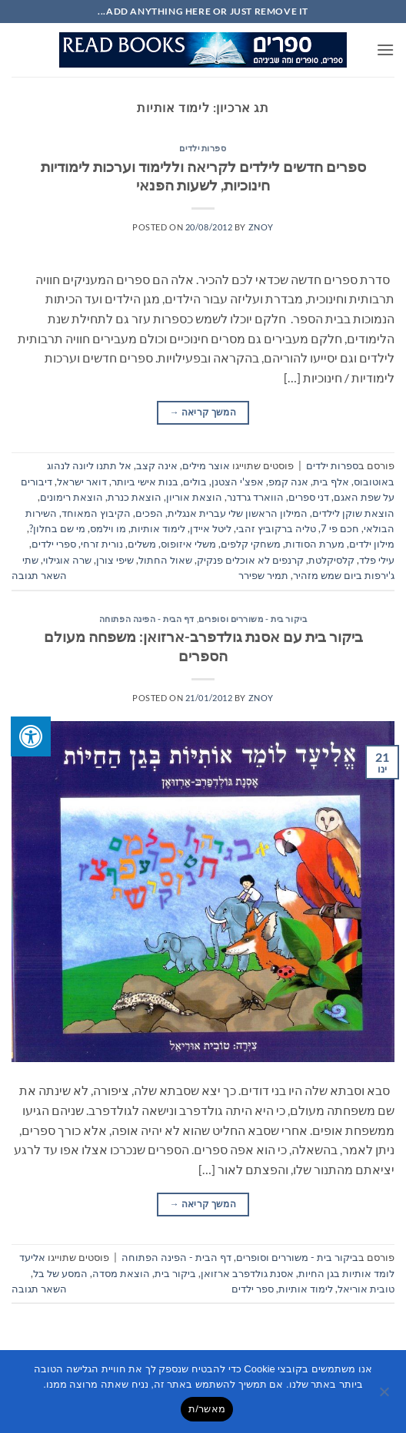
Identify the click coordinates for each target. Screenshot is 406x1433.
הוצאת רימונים (71, 497)
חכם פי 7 (340, 528)
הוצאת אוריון (194, 497)
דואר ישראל (82, 481)
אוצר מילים (206, 465)
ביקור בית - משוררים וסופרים (252, 619)
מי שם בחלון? (57, 528)
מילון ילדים (371, 544)
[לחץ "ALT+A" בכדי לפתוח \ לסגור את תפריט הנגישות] (31, 736)
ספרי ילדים (54, 544)
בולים (195, 481)
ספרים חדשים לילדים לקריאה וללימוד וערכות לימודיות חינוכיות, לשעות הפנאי (203, 175)
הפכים (149, 513)
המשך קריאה (203, 412)
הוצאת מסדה (121, 1273)
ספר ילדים (252, 1288)
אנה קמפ (288, 481)
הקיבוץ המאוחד (96, 513)
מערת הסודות (314, 544)
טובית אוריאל (366, 1288)
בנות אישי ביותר (144, 481)
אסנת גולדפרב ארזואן (247, 1273)
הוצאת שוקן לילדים (353, 513)
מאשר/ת (206, 1409)
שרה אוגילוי (67, 560)
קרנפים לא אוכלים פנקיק (250, 560)
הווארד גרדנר (255, 497)
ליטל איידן (210, 528)
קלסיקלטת (331, 560)
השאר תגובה (39, 575)
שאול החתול (165, 560)
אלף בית (331, 481)
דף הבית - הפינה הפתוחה (147, 619)
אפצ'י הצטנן (237, 481)
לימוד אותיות (158, 528)
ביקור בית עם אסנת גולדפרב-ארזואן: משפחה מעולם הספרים (203, 645)
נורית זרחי (102, 544)
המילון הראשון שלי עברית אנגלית (238, 513)
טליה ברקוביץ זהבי (276, 528)
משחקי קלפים (251, 544)
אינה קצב (157, 465)
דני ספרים (308, 497)
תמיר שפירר (263, 575)
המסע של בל (60, 1273)
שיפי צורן (115, 560)
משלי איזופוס (188, 544)
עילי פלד (376, 560)
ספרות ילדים (202, 148)
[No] (385, 1396)
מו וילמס (108, 528)
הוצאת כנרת (134, 497)
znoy (261, 227)
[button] (385, 49)
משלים (142, 544)
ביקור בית (175, 1273)
